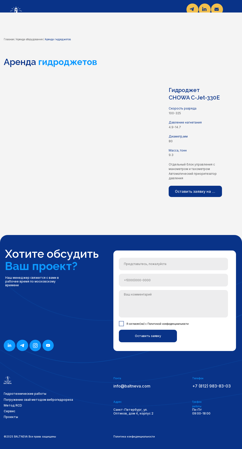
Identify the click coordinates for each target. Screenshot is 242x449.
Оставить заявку (148, 336)
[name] (173, 264)
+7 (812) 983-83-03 (211, 386)
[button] (195, 191)
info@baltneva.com (131, 386)
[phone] (173, 280)
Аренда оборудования (29, 39)
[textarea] (173, 304)
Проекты (11, 417)
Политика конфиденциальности (134, 436)
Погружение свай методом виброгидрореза (38, 400)
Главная (9, 39)
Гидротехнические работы (25, 394)
